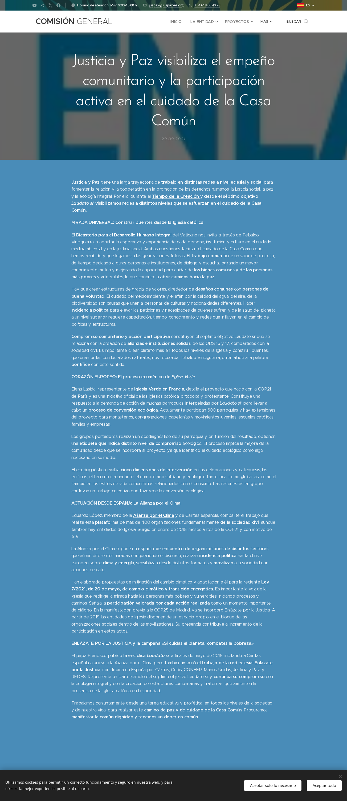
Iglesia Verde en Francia (159, 389)
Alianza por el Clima (153, 515)
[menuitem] (139, 21)
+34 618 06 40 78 (207, 5)
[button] (297, 21)
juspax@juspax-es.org (166, 5)
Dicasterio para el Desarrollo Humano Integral (123, 235)
